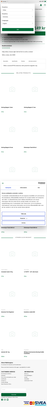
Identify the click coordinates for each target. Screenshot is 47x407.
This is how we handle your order (8, 377)
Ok (18, 29)
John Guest (26, 269)
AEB (2, 349)
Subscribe (13, 394)
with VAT (42, 2)
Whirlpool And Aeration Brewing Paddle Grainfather (34, 352)
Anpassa (23, 218)
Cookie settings (4, 382)
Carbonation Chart (28, 380)
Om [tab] (39, 187)
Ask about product (32, 61)
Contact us (3, 380)
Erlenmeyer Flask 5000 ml (30, 227)
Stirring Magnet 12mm (7, 107)
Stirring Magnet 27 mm (30, 107)
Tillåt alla (23, 213)
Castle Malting (4, 269)
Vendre (16, 397)
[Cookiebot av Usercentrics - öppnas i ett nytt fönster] (38, 183)
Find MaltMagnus (28, 375)
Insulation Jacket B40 (29, 312)
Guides (25, 377)
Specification (14, 61)
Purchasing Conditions (6, 373)
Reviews (23, 61)
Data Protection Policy (6, 384)
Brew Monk (26, 309)
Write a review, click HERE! (8, 55)
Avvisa (23, 222)
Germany (4, 1)
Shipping (3, 375)
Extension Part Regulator (7, 312)
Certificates (3, 378)
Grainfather (26, 349)
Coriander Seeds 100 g (7, 271)
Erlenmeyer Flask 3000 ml (7, 227)
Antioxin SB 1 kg (5, 352)
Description (5, 61)
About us (26, 373)
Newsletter (26, 378)
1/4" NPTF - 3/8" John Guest (31, 271)
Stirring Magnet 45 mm (7, 147)
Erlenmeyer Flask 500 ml (30, 147)
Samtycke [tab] (8, 187)
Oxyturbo (3, 309)
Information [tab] (23, 187)
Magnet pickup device (37, 9)
